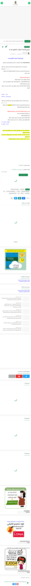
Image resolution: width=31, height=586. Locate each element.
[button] (23, 198)
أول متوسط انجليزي (25, 191)
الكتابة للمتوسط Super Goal (24, 290)
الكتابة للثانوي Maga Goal (24, 291)
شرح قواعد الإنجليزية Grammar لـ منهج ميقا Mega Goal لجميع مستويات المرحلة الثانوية (11, 299)
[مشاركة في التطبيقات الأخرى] (11, 198)
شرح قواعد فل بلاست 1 (10, 191)
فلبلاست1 (27, 193)
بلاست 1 (18, 191)
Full (18, 193)
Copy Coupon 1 (27, 510)
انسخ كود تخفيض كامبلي (25, 541)
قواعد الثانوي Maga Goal (24, 281)
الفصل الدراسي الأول (15, 189)
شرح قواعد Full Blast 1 (17, 169)
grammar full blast (12, 193)
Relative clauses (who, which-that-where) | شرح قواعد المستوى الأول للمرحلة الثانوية (12, 317)
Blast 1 (22, 193)
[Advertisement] (15, 22)
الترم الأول (27, 46)
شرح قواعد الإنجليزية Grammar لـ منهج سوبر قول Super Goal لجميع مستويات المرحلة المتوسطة (11, 312)
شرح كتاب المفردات (25, 577)
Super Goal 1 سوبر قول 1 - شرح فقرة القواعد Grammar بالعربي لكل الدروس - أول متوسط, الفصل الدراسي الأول (12, 306)
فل (4, 191)
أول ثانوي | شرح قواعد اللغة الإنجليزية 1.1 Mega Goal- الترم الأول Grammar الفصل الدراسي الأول (12, 329)
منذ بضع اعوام (18, 296)
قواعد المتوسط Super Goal (24, 280)
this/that (21, 165)
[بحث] (2, 3)
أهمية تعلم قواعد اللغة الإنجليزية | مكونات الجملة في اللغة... (13, 41)
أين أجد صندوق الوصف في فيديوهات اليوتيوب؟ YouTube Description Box (12, 323)
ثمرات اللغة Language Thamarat (10, 581)
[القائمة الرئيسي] (29, 3)
